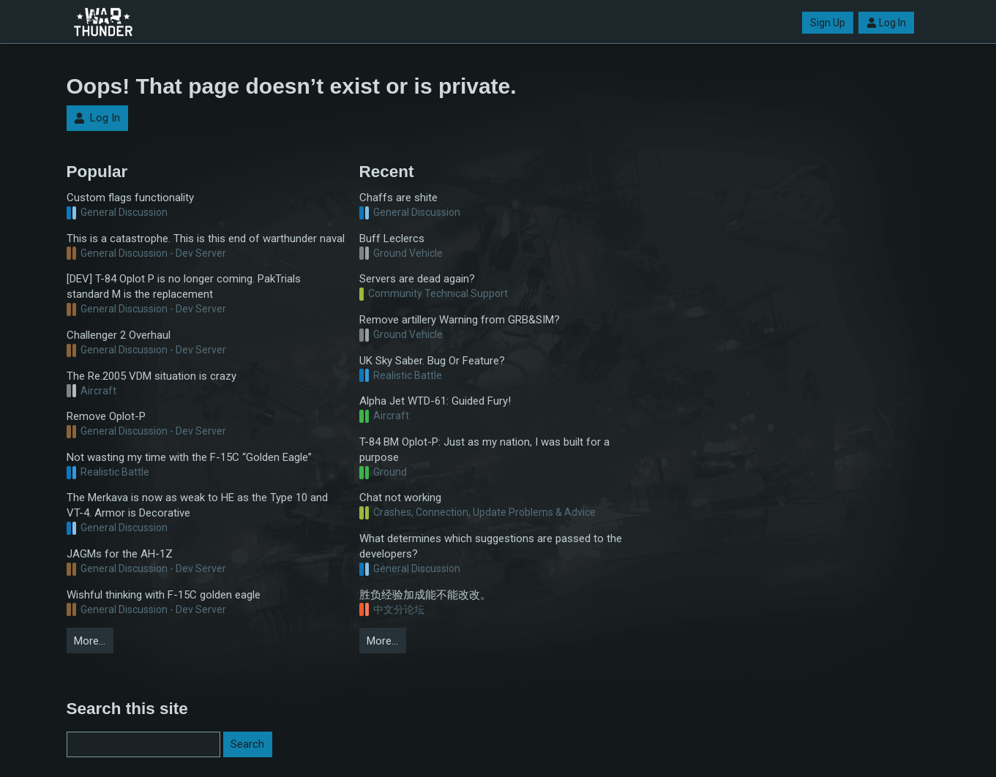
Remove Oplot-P (106, 416)
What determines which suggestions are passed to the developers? (490, 546)
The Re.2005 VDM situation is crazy (151, 376)
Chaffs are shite (398, 197)
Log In (886, 23)
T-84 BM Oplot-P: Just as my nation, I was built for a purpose (484, 449)
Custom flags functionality (130, 197)
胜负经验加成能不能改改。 (425, 594)
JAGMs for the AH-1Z (120, 553)
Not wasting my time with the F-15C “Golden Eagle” (189, 457)
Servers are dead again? (417, 278)
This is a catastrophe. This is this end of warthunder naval (206, 238)
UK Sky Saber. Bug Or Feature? (432, 360)
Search (247, 744)
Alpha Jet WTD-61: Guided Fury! (435, 401)
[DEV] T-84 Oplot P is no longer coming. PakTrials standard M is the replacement (184, 286)
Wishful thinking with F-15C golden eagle (164, 594)
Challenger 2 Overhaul (119, 335)
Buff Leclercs (391, 238)
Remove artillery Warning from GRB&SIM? (459, 319)
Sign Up (827, 23)
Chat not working (400, 497)
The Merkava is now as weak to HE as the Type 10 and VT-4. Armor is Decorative (197, 505)
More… (89, 641)
